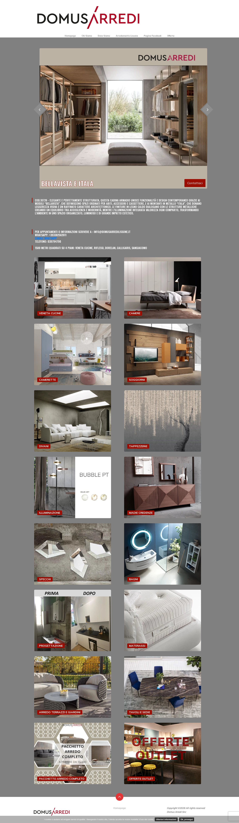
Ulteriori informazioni (166, 819)
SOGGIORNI (137, 379)
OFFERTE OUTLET (141, 778)
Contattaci (195, 183)
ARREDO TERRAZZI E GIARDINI (59, 712)
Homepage (70, 36)
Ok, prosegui (187, 819)
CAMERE (134, 313)
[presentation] (207, 109)
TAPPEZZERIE (138, 446)
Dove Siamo (104, 36)
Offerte (170, 36)
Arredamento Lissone (127, 36)
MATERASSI (137, 645)
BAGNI (133, 579)
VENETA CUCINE (50, 313)
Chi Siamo (87, 36)
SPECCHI (45, 579)
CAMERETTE (47, 379)
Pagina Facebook (152, 36)
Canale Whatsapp (46, 238)
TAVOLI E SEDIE (139, 712)
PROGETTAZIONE (51, 645)
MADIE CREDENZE (141, 512)
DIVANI (44, 446)
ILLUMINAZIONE (49, 512)
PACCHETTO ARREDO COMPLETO (61, 778)
